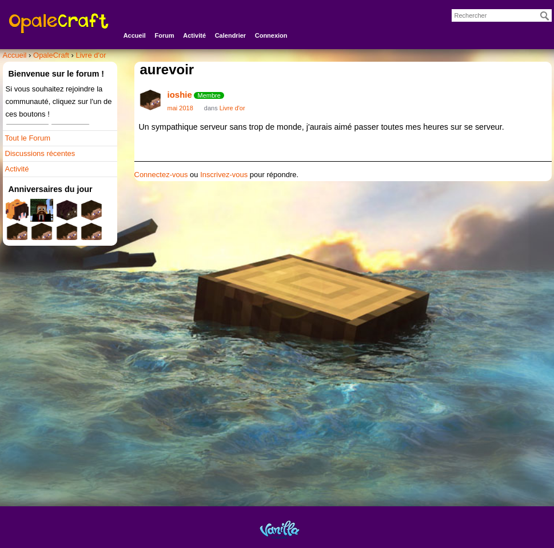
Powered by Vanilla (280, 529)
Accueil (134, 35)
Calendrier (230, 35)
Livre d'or (232, 108)
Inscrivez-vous (224, 174)
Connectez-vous (161, 174)
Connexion (271, 35)
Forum (164, 35)
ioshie (180, 94)
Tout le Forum (27, 138)
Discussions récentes (40, 153)
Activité (194, 35)
